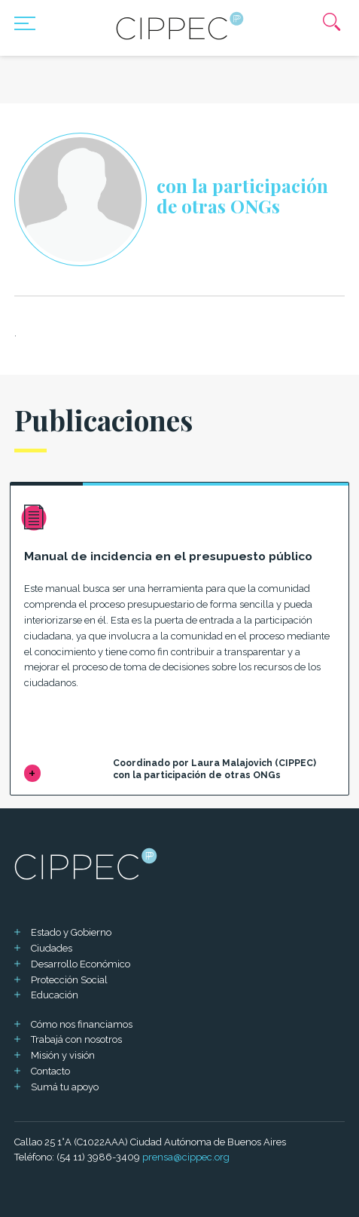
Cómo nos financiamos (81, 1024)
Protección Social (69, 980)
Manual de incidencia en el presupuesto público (168, 556)
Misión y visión (63, 1055)
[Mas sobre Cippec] (180, 25)
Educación (54, 995)
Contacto (50, 1071)
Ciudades (51, 948)
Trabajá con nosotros (76, 1039)
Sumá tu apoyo (65, 1087)
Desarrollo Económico (80, 964)
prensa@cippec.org (186, 1157)
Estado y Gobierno (71, 932)
